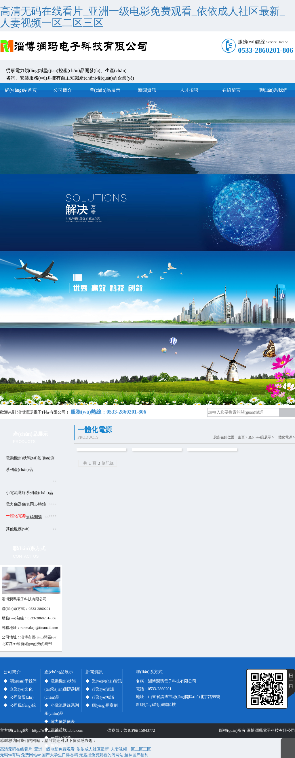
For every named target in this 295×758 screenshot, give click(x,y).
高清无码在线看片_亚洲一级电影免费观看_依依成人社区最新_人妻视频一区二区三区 (142, 17)
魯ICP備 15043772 (140, 730)
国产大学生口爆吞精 (60, 755)
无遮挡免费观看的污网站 (101, 755)
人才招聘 (189, 90)
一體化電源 (283, 437)
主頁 (241, 437)
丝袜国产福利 (136, 755)
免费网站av (31, 755)
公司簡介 (63, 90)
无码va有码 (10, 755)
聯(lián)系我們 (273, 90)
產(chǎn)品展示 (105, 90)
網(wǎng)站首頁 (21, 90)
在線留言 (231, 90)
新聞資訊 (147, 90)
